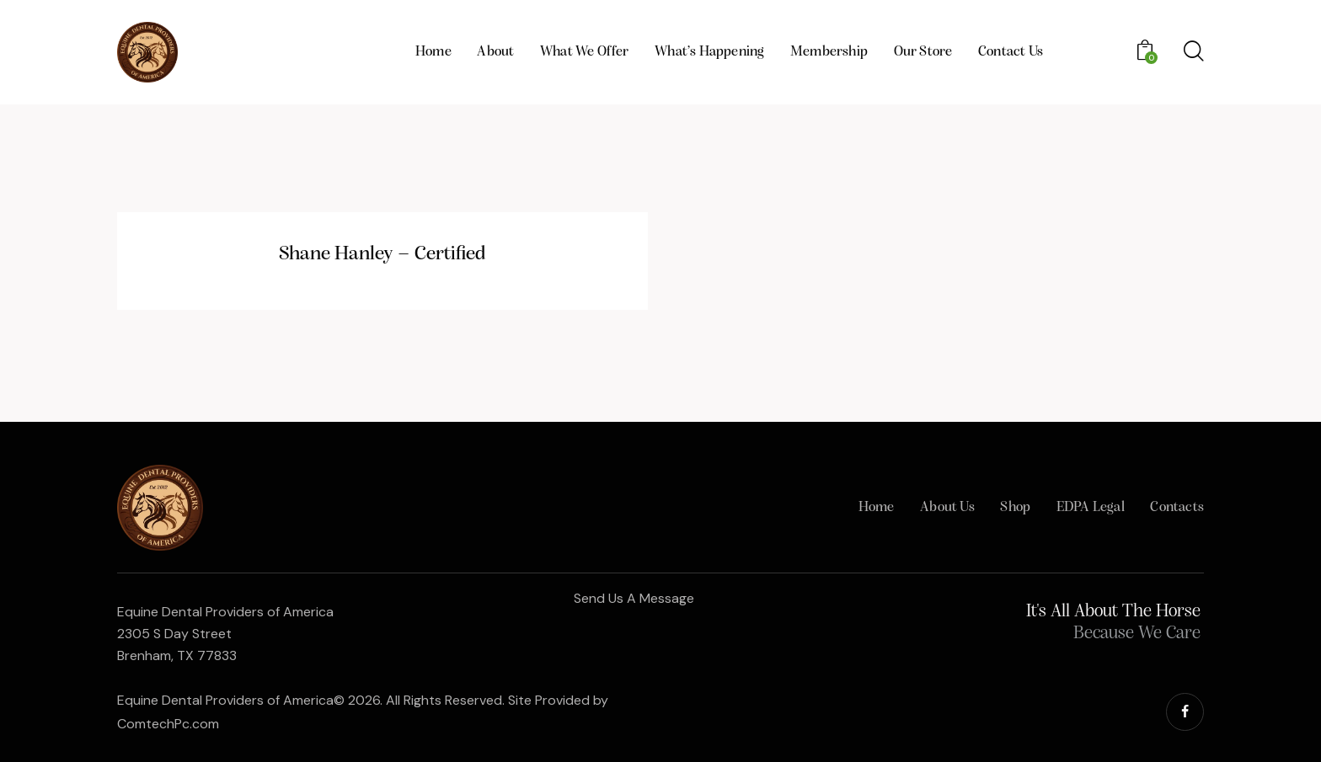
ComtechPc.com (168, 724)
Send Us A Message (634, 598)
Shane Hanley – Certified (382, 254)
